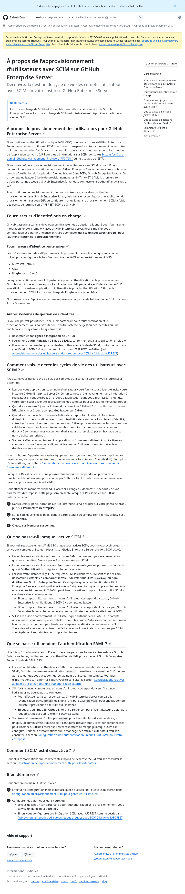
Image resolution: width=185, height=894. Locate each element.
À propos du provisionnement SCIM (153, 25)
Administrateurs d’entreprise (24, 25)
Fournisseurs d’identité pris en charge (46, 216)
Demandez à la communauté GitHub (116, 853)
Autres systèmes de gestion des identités (42, 314)
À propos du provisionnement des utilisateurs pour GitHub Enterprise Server (64, 131)
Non (28, 854)
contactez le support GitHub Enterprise (120, 44)
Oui (13, 854)
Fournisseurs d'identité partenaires (38, 246)
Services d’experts (89, 881)
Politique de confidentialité (19, 860)
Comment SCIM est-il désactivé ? (41, 750)
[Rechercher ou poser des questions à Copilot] (108, 17)
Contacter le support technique (113, 858)
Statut (64, 881)
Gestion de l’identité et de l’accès (61, 25)
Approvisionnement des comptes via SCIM (106, 25)
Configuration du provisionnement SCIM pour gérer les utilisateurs (54, 794)
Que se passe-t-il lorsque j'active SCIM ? (47, 537)
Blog (104, 881)
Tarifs (74, 881)
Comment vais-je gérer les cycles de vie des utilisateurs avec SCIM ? (66, 367)
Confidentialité (50, 881)
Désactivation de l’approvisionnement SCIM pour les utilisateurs (57, 763)
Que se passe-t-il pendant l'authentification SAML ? (59, 643)
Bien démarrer (23, 774)
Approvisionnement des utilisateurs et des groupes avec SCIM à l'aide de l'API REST (64, 353)
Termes (35, 881)
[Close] (175, 5)
